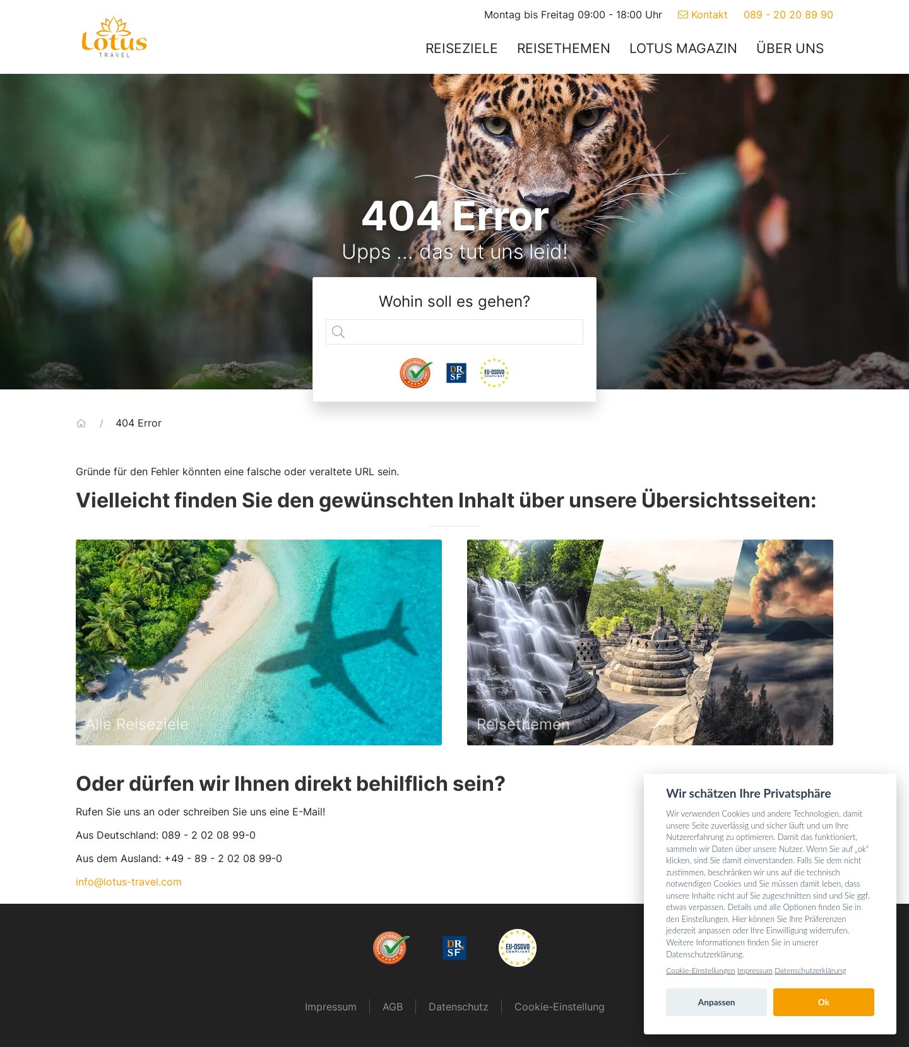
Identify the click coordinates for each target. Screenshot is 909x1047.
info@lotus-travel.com (129, 881)
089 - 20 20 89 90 (788, 14)
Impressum (331, 1006)
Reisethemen (563, 48)
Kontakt (703, 14)
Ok (823, 1002)
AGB (393, 1006)
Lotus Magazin (683, 48)
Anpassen (716, 1002)
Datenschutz (459, 1006)
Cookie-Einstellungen (700, 970)
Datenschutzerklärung (810, 970)
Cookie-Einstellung (559, 1006)
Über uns (790, 48)
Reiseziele (461, 48)
